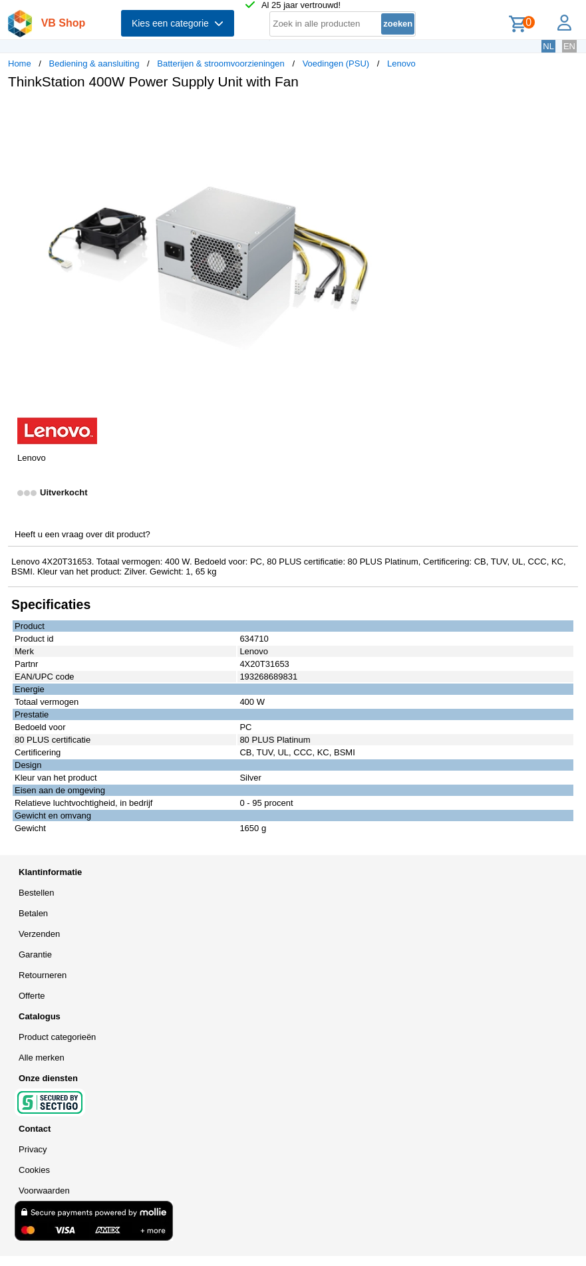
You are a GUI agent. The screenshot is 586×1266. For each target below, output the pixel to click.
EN (569, 46)
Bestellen (36, 893)
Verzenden (39, 934)
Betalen (33, 913)
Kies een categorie (177, 23)
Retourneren (43, 975)
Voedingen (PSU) (336, 63)
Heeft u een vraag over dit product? (82, 534)
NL (548, 46)
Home (19, 63)
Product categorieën (57, 1037)
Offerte (32, 996)
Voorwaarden (44, 1191)
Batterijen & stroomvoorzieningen (221, 63)
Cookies (34, 1170)
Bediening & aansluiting (94, 63)
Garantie (35, 954)
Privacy (33, 1149)
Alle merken (42, 1058)
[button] (395, 113)
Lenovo (401, 63)
